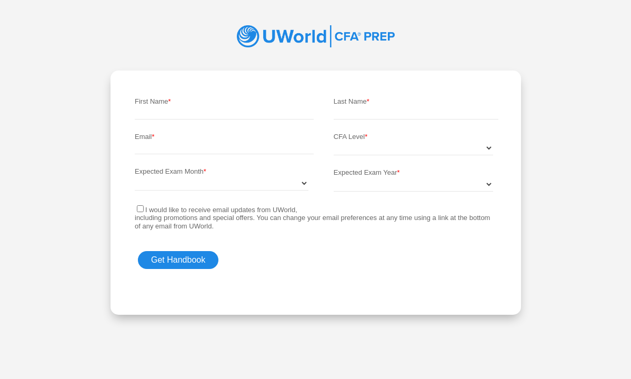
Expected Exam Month (169, 171)
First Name (151, 101)
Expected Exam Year (365, 172)
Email (143, 137)
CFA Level (349, 137)
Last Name (350, 101)
